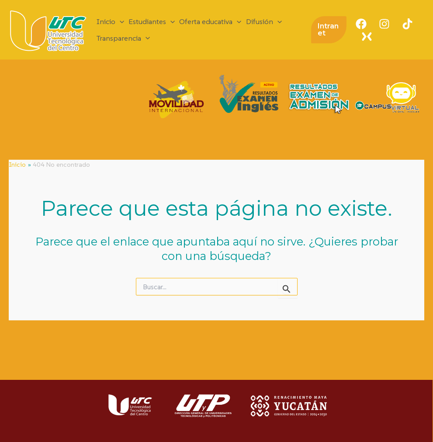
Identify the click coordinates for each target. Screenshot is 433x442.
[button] (328, 29)
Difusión (264, 22)
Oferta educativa (210, 22)
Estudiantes (151, 22)
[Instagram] (384, 24)
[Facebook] (361, 24)
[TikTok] (407, 24)
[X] (367, 36)
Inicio (110, 22)
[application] (119, 22)
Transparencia (123, 38)
